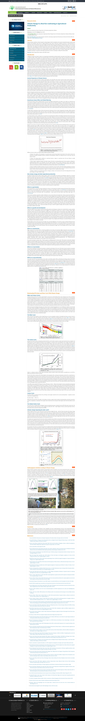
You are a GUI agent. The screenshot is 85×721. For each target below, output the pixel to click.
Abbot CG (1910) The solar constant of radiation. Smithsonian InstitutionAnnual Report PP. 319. (45, 680)
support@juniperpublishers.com (50, 709)
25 (57, 122)
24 (71, 231)
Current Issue (12, 40)
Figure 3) (73, 345)
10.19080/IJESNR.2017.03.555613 (37, 38)
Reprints (28, 711)
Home (68, 15)
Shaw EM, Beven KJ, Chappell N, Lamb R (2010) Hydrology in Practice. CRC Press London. (44, 685)
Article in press (12, 37)
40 (63, 262)
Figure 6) (51, 476)
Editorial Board (12, 35)
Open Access (39, 12)
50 (46, 524)
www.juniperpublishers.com (67, 706)
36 (65, 189)
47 (46, 473)
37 (31, 193)
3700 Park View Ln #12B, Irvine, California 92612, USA (34, 1)
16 (40, 113)
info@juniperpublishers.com (67, 705)
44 (64, 262)
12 (31, 108)
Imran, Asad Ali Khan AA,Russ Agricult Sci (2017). (38, 546)
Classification (20, 12)
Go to (73, 292)
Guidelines (27, 12)
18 (62, 164)
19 (41, 113)
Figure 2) (51, 318)
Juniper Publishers (13, 1)
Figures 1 (31, 76)
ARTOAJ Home (12, 12)
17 (61, 164)
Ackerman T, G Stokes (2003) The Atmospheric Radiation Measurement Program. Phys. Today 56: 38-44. (46, 614)
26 (33, 129)
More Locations (29, 712)
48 (64, 474)
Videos (50, 12)
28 (34, 129)
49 (39, 517)
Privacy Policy (49, 719)
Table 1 (56, 263)
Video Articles (29, 710)
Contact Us (65, 12)
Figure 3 (42, 134)
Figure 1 (46, 132)
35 (47, 177)
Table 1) (68, 317)
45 (48, 416)
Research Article (31, 21)
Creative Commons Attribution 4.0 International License (45, 718)
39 (72, 231)
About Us (28, 704)
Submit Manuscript (57, 12)
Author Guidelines (30, 705)
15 (32, 108)
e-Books (45, 12)
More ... (16, 710)
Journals (33, 12)
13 (64, 189)
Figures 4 (58, 429)
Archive (11, 42)
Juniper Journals (20, 1)
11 (63, 189)
